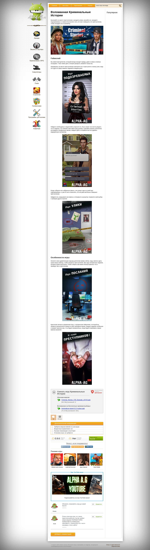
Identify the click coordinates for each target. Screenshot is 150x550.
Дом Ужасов (83, 467)
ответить (64, 507)
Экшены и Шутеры (36, 45)
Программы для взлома (36, 113)
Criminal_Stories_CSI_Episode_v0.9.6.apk (76, 400)
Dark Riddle (97, 467)
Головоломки (36, 102)
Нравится (99, 504)
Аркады (36, 34)
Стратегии (36, 90)
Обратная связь (116, 546)
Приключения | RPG (37, 57)
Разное (90, 5)
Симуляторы (36, 68)
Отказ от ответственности (113, 544)
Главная (54, 5)
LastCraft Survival (70, 467)
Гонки (36, 79)
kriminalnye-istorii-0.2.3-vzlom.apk (73, 408)
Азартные (36, 124)
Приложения (78, 5)
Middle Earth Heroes (57, 467)
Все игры (65, 5)
